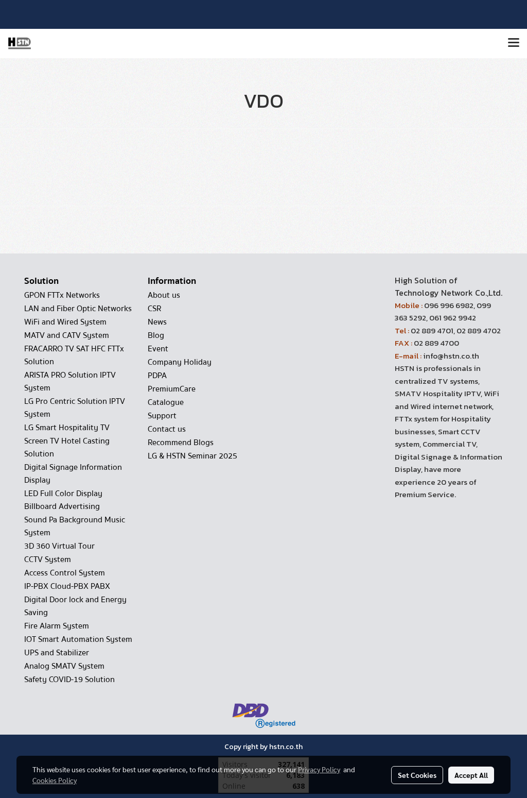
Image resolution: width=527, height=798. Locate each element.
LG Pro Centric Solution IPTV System (74, 408)
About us (164, 295)
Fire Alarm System (56, 626)
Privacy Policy (319, 769)
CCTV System (47, 559)
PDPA (157, 375)
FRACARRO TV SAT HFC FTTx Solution (74, 355)
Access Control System (64, 573)
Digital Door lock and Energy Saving (75, 606)
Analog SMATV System (64, 666)
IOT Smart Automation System (78, 639)
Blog (156, 335)
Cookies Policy (54, 780)
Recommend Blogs (181, 442)
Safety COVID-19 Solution (69, 679)
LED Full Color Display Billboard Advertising (63, 500)
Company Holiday (180, 362)
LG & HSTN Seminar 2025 (192, 456)
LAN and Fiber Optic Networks (78, 308)
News (157, 322)
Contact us (167, 429)
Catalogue (166, 402)
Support (162, 415)
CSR (154, 308)
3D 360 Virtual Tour (59, 546)
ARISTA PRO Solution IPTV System (70, 381)
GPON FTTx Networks (62, 295)
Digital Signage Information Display (73, 474)
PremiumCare (172, 389)
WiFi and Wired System (65, 322)
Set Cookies (417, 774)
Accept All (471, 774)
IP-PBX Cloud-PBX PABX (67, 586)
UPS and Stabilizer (56, 652)
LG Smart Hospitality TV (67, 427)
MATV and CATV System (66, 335)
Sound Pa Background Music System (74, 526)
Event (158, 348)
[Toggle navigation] (513, 43)
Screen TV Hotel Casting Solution (67, 447)
